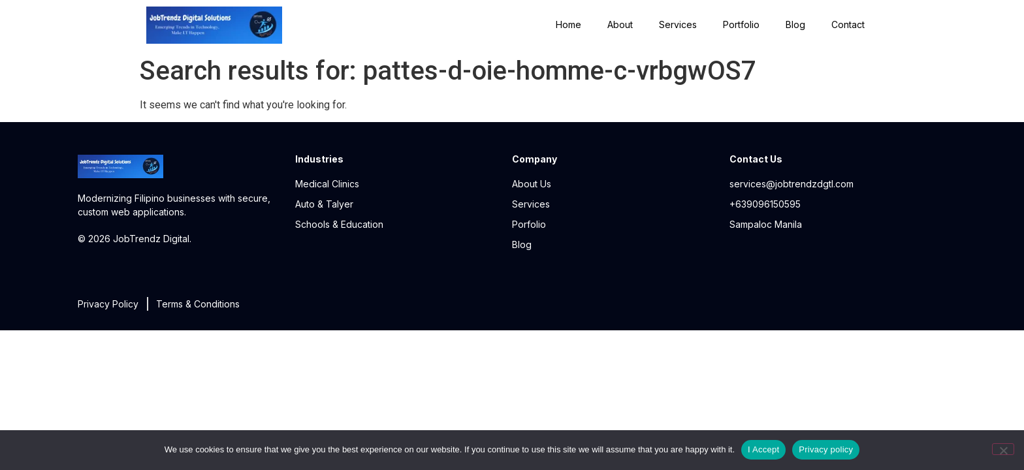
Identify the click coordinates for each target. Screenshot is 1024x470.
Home (568, 24)
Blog (795, 24)
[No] (1003, 449)
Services (678, 24)
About (620, 24)
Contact (848, 24)
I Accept (763, 449)
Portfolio (741, 24)
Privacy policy (826, 449)
